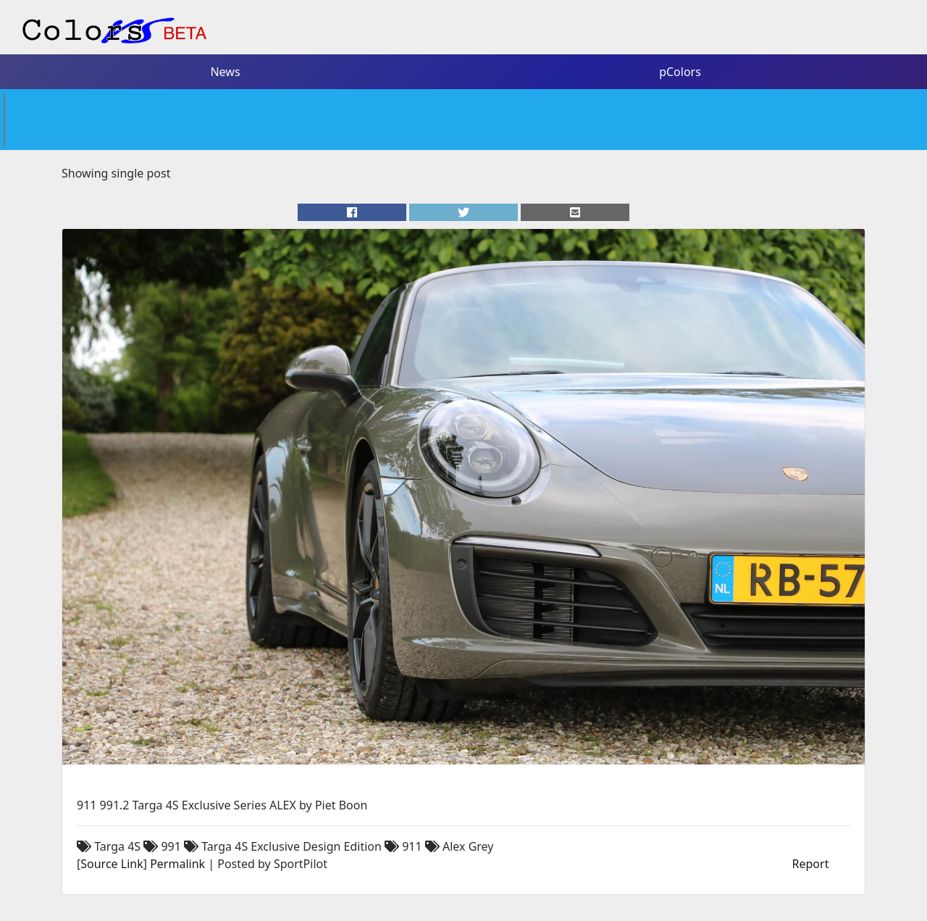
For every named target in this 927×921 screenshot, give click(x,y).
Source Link (111, 864)
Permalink (177, 864)
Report (810, 864)
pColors (680, 72)
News (225, 72)
